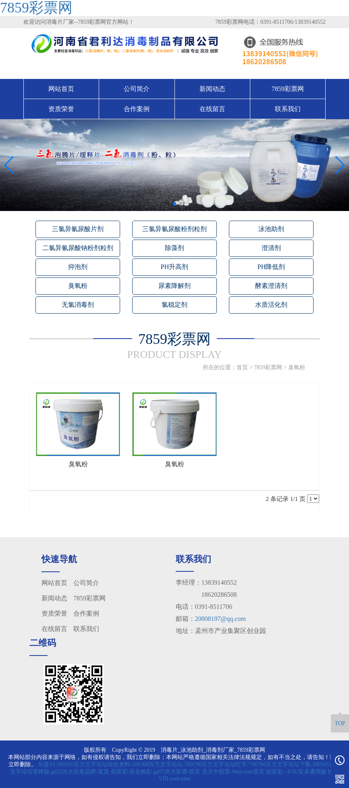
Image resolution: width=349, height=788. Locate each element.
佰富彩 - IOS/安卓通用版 (296, 772)
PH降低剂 (271, 266)
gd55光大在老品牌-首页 (80, 772)
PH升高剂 (174, 266)
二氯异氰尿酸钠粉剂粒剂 (77, 247)
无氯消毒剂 (78, 304)
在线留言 (212, 108)
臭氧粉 (77, 285)
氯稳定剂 (174, 304)
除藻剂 (174, 247)
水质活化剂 (271, 304)
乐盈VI (46, 764)
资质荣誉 (61, 108)
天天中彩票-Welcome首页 (233, 772)
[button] (168, 203)
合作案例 (137, 108)
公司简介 (137, 88)
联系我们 (288, 108)
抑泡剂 (77, 266)
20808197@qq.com (220, 618)
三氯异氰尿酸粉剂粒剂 (174, 228)
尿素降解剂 (174, 285)
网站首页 (61, 88)
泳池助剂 (271, 228)
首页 (242, 367)
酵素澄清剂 (271, 285)
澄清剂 (271, 247)
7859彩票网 (288, 88)
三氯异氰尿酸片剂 (78, 228)
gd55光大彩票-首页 (177, 772)
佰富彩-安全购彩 (131, 772)
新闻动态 (212, 88)
